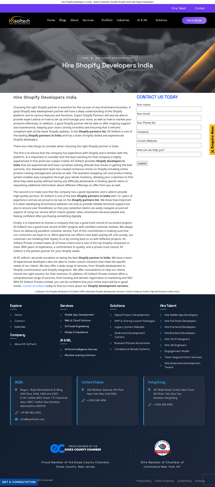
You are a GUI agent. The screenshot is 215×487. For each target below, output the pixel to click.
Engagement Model (174, 351)
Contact (200, 8)
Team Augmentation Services (181, 357)
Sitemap (200, 480)
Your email (169, 116)
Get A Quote (194, 20)
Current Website (169, 143)
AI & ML (142, 20)
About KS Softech (23, 344)
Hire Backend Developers (177, 333)
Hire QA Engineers (173, 345)
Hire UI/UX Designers (175, 339)
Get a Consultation (19, 482)
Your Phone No (169, 125)
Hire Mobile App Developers (179, 314)
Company (169, 134)
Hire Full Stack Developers (178, 320)
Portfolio (107, 20)
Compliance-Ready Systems (129, 349)
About (74, 20)
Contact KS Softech (34, 286)
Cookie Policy (184, 480)
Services (88, 20)
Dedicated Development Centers (127, 335)
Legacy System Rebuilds (127, 327)
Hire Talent (178, 8)
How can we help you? (169, 152)
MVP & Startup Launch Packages (132, 320)
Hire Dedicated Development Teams (180, 365)
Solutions (161, 20)
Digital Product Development (130, 314)
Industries (123, 20)
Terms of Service (164, 480)
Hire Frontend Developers (178, 327)
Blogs (62, 20)
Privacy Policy (144, 480)
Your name (169, 107)
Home (51, 20)
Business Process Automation (130, 343)
